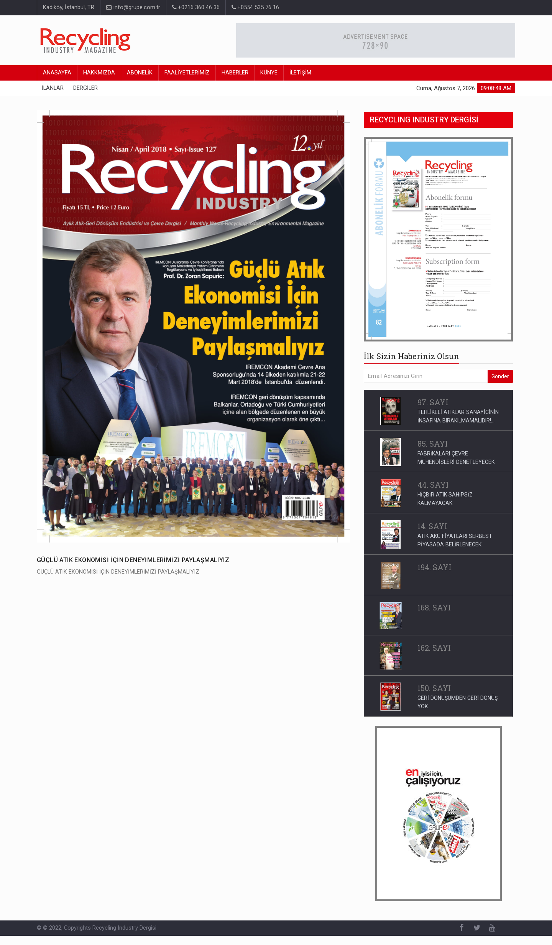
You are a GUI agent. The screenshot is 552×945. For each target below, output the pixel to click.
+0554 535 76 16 (255, 7)
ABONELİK (140, 72)
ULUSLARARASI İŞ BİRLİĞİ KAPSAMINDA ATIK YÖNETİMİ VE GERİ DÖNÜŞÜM (458, 715)
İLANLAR (53, 88)
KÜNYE (269, 72)
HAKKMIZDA (99, 72)
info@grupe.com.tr (133, 7)
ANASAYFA (57, 72)
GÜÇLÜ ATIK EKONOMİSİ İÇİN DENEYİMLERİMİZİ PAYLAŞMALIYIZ (133, 560)
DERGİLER (85, 88)
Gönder (500, 376)
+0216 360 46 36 (196, 7)
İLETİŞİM (300, 72)
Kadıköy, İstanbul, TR (68, 7)
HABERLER (235, 72)
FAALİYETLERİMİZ (187, 72)
